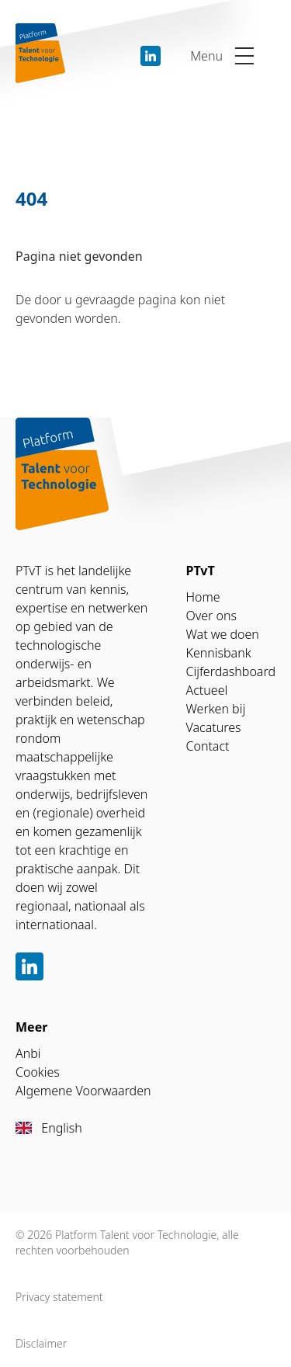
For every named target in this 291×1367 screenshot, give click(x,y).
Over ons (211, 615)
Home (203, 596)
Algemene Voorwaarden (83, 1090)
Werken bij (216, 708)
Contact (208, 746)
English (49, 1127)
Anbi (28, 1053)
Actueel (207, 690)
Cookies (38, 1072)
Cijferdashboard (231, 671)
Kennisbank (218, 652)
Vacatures (213, 727)
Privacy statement (59, 1296)
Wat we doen (222, 634)
